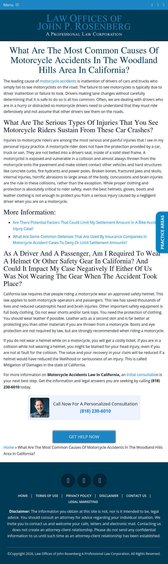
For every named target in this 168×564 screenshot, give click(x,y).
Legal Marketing (83, 501)
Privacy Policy (78, 495)
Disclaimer (109, 495)
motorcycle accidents (58, 81)
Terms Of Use (47, 495)
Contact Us (136, 495)
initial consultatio (141, 374)
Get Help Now (84, 436)
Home (8, 447)
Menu (11, 4)
